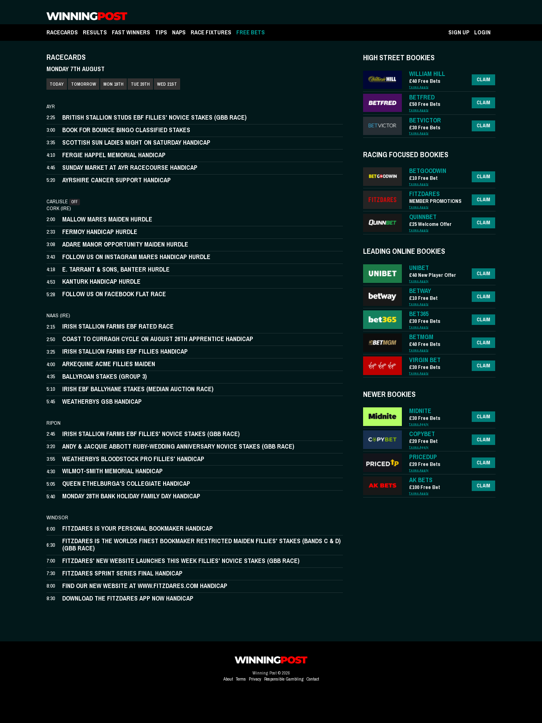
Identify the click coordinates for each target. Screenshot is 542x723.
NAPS (179, 32)
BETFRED (422, 97)
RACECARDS (62, 32)
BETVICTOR (425, 120)
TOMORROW (83, 84)
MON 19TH (113, 84)
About (228, 679)
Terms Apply (419, 87)
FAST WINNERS (131, 32)
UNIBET (419, 267)
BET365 (419, 314)
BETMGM (421, 337)
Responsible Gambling (284, 679)
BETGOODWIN (427, 171)
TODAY (57, 84)
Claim (483, 79)
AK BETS (421, 480)
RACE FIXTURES (211, 32)
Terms (241, 679)
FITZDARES (424, 194)
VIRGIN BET (425, 360)
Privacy (255, 679)
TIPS (161, 32)
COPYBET (422, 434)
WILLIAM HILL (427, 74)
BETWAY (420, 291)
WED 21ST (167, 84)
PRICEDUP (423, 457)
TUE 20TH (140, 84)
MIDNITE (420, 411)
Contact (313, 679)
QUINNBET (423, 217)
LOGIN (482, 32)
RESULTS (95, 32)
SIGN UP (458, 32)
